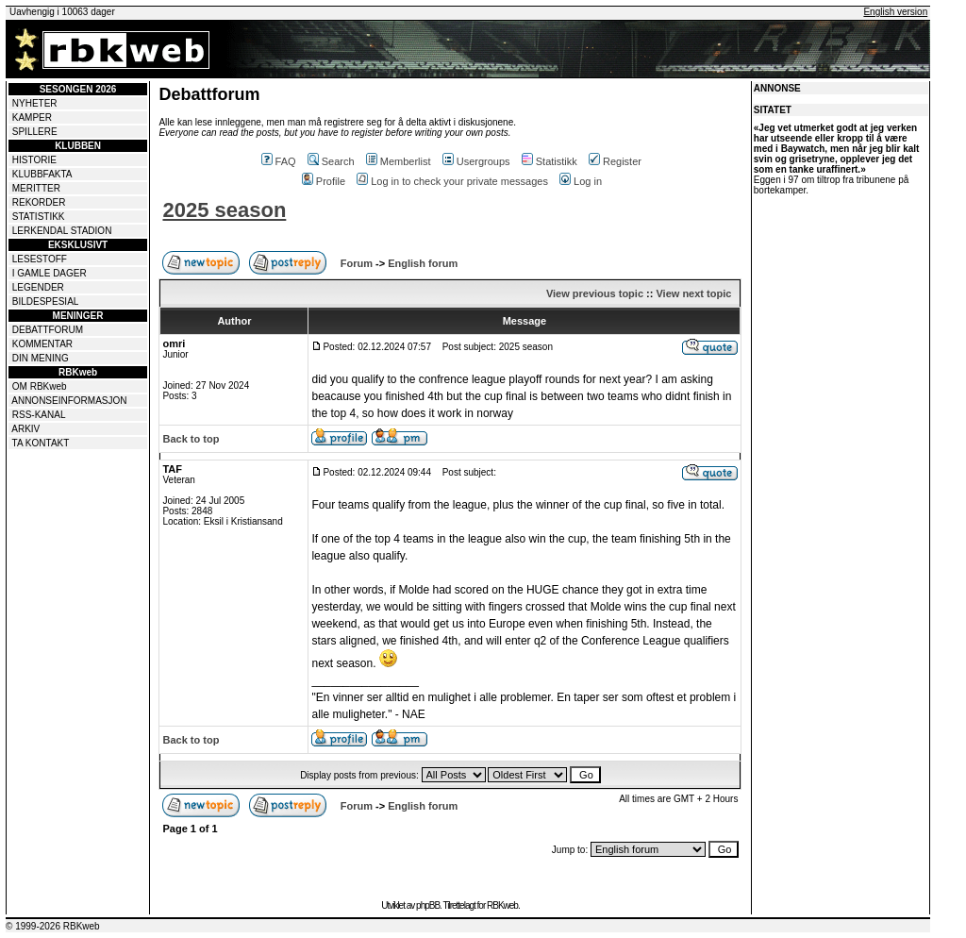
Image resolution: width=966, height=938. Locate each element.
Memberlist (398, 161)
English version (895, 12)
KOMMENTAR (42, 344)
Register (615, 161)
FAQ (278, 161)
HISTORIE (34, 160)
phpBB (428, 905)
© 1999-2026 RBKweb (53, 926)
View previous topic (594, 293)
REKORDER (39, 202)
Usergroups (476, 161)
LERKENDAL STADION (62, 231)
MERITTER (36, 188)
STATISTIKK (38, 216)
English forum (423, 263)
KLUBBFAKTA (42, 174)
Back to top (190, 438)
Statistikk (549, 161)
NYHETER (35, 103)
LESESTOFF (39, 259)
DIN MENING (40, 358)
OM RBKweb (39, 386)
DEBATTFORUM (47, 330)
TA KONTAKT (41, 443)
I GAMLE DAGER (49, 273)
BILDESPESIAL (45, 301)
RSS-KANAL (39, 415)
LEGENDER (38, 287)
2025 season (224, 210)
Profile (323, 181)
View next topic (693, 293)
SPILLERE (35, 131)
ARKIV (25, 429)
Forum (357, 263)
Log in (580, 181)
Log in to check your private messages (452, 181)
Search (331, 161)
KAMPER (32, 117)
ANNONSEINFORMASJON (68, 400)
